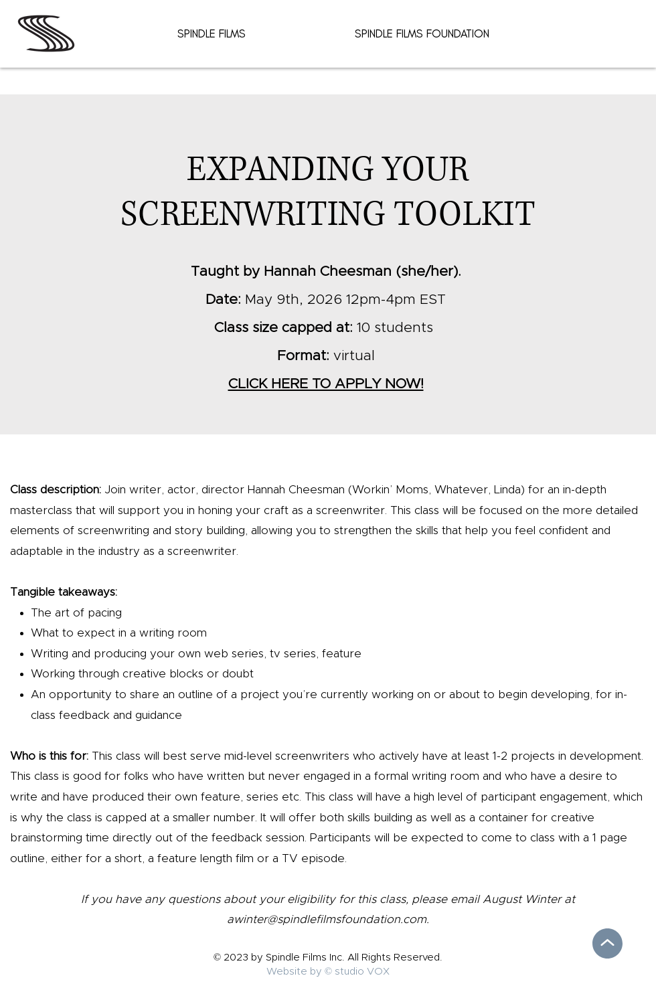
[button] (211, 33)
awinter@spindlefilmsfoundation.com (326, 919)
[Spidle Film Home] (46, 33)
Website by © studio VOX (328, 972)
